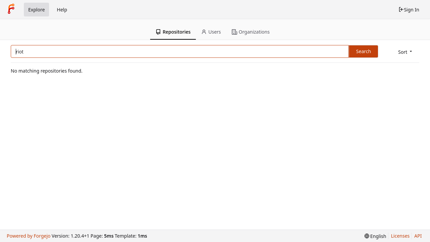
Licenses (400, 236)
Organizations (251, 32)
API (418, 236)
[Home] (11, 9)
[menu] (406, 52)
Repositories (173, 32)
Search (363, 51)
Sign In (408, 9)
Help (62, 9)
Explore (36, 9)
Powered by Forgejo (28, 236)
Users (211, 32)
